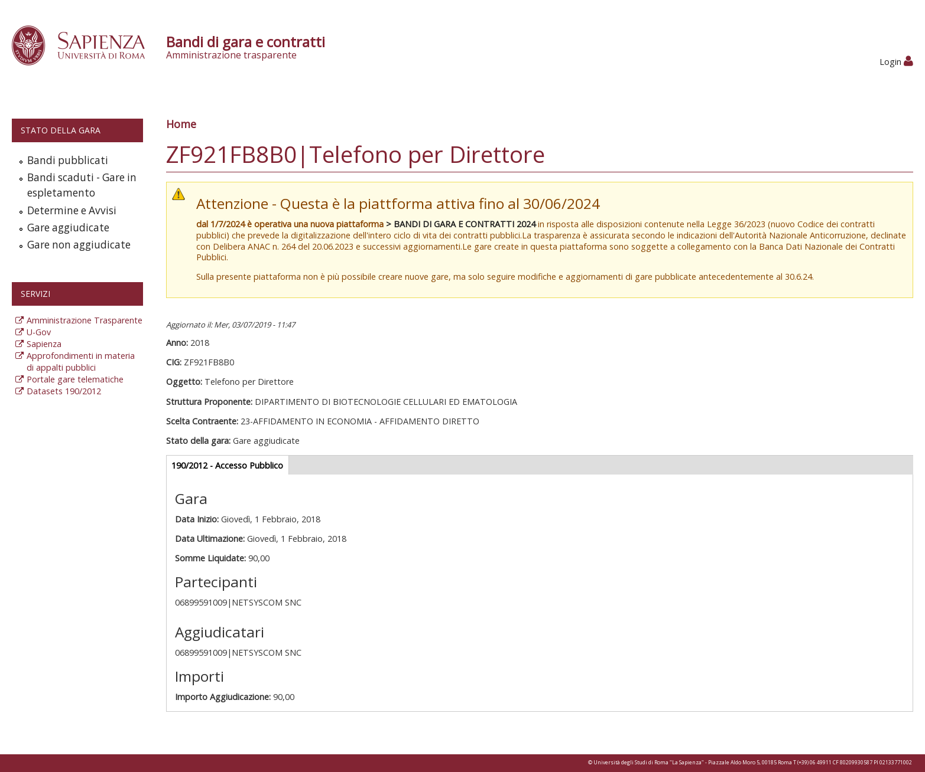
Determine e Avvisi (71, 210)
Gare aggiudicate (68, 227)
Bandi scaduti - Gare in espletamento (82, 185)
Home (181, 124)
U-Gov (39, 332)
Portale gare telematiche (75, 379)
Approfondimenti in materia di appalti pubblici (81, 361)
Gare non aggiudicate (79, 244)
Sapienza (44, 343)
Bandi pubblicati (67, 160)
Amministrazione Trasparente (84, 320)
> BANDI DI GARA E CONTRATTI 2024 (460, 224)
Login (896, 61)
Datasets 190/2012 (64, 391)
